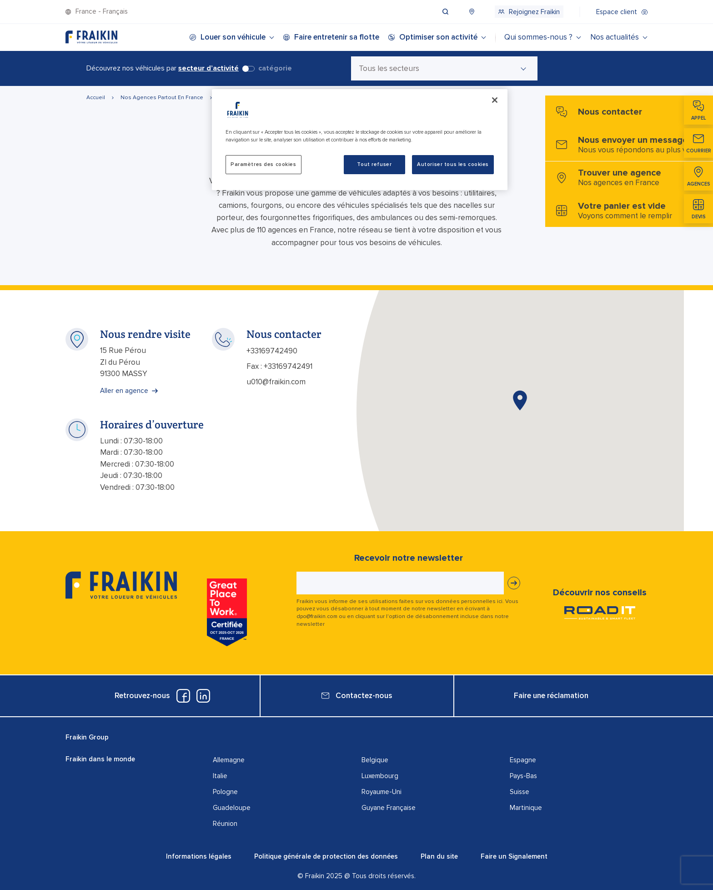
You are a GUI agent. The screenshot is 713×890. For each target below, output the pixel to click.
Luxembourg (380, 776)
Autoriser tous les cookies (453, 164)
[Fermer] (495, 100)
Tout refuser (374, 164)
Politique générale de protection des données (326, 856)
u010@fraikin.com (276, 382)
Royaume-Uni (382, 792)
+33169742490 (271, 351)
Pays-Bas (523, 776)
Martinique (526, 808)
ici (499, 601)
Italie (220, 776)
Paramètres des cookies (263, 164)
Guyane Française (389, 808)
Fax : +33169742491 (279, 366)
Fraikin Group (87, 737)
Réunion (225, 824)
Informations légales (198, 856)
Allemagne (229, 760)
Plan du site (439, 856)
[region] (359, 139)
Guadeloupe (232, 808)
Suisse (519, 792)
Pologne (225, 792)
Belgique (375, 760)
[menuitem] (454, 11)
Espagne (523, 760)
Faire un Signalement (514, 856)
